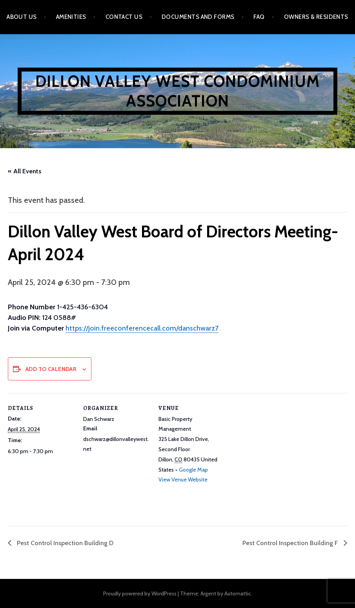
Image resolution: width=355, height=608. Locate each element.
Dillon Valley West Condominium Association (177, 91)
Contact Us (124, 16)
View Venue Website (183, 479)
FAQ (258, 16)
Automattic (237, 593)
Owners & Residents (316, 16)
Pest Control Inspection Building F (291, 543)
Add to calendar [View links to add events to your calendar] (50, 369)
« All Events (25, 171)
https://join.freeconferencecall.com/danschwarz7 (142, 328)
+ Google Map (191, 469)
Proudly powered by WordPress (140, 593)
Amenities (71, 16)
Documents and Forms (198, 16)
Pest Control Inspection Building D (64, 543)
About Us (22, 16)
